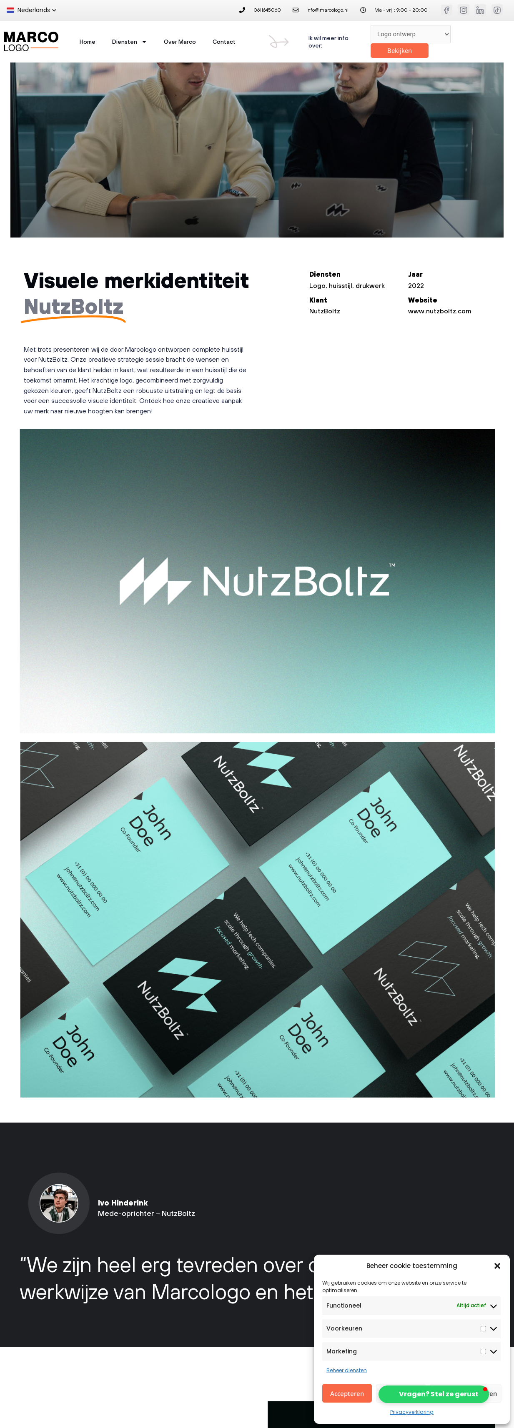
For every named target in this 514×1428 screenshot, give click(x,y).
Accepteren (347, 1393)
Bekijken (399, 50)
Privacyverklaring (412, 1411)
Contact (224, 41)
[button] (497, 1266)
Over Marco (180, 41)
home (87, 41)
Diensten (129, 42)
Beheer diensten (346, 1370)
